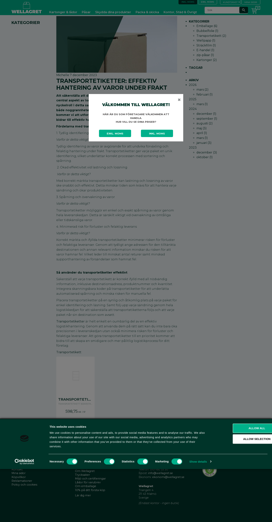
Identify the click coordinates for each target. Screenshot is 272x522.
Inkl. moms (157, 133)
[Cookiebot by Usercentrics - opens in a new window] (24, 514)
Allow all (240, 481)
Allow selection (240, 492)
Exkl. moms (115, 133)
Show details (198, 514)
